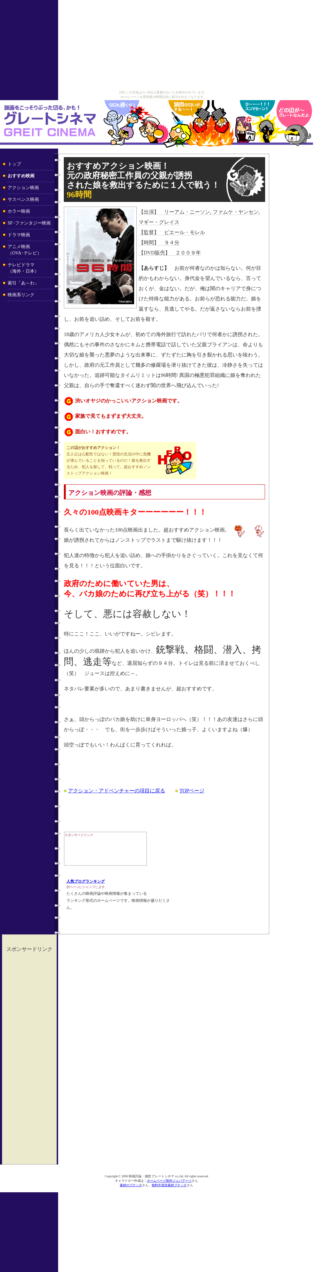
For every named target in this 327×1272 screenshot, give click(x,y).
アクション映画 (23, 187)
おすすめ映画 (21, 175)
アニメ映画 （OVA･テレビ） (25, 249)
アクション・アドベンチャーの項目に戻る (116, 790)
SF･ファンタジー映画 (29, 223)
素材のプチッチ (131, 1185)
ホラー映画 (19, 211)
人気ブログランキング (85, 881)
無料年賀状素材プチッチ (169, 1185)
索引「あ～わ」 (23, 283)
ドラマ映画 (19, 234)
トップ (14, 164)
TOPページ (191, 790)
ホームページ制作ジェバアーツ (169, 1180)
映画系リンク (21, 294)
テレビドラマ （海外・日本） (23, 268)
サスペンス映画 (23, 199)
